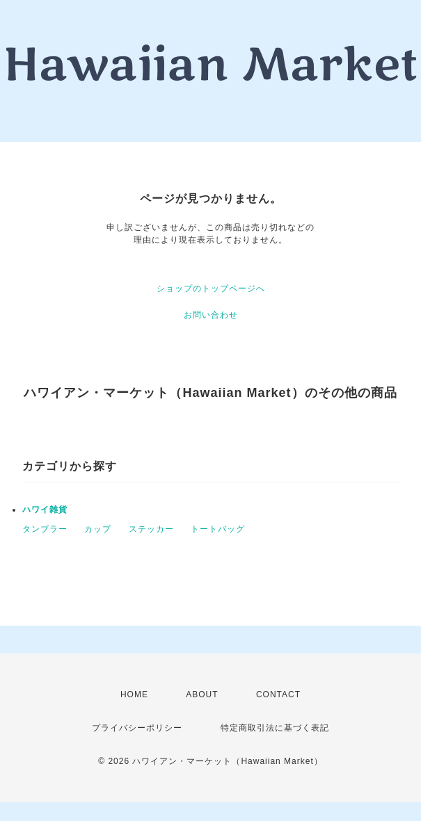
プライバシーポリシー (137, 728)
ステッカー (151, 529)
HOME (134, 694)
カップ (97, 529)
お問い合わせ (211, 315)
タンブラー (44, 529)
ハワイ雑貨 (44, 509)
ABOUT (202, 694)
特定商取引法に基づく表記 (275, 728)
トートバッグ (218, 529)
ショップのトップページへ (211, 288)
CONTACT (278, 694)
